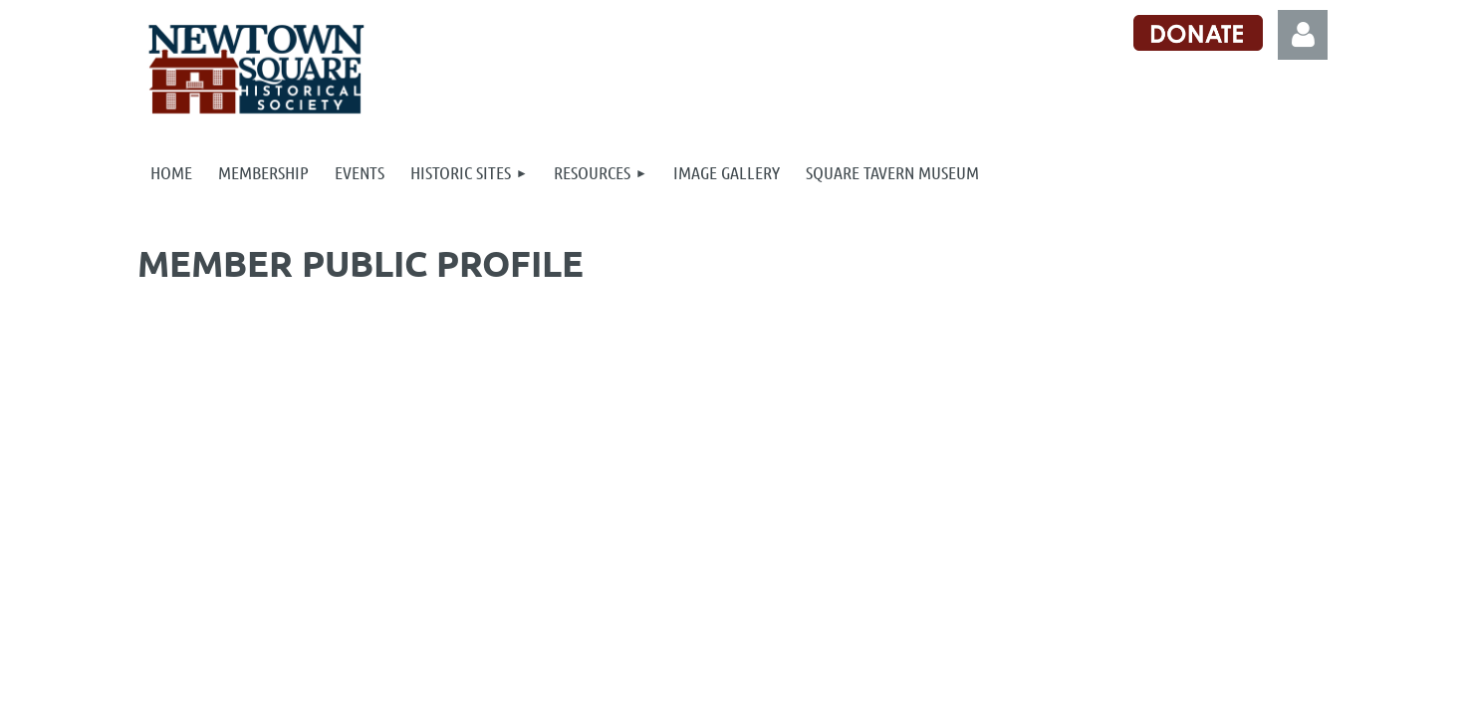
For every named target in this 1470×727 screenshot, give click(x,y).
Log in (1303, 35)
